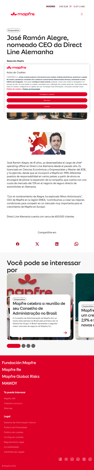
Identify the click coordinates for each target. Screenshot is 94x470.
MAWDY (9, 383)
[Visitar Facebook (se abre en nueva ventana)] (60, 459)
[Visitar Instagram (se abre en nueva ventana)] (72, 459)
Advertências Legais (14, 451)
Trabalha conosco (13, 403)
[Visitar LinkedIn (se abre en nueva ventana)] (78, 459)
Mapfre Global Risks (20, 376)
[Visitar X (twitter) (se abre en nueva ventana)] (84, 459)
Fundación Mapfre (19, 362)
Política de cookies (13, 432)
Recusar (47, 100)
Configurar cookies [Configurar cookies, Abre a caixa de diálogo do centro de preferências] (47, 94)
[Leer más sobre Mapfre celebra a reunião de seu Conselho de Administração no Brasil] (40, 332)
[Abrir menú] (81, 14)
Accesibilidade (11, 447)
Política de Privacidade (15, 427)
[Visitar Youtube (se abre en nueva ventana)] (66, 459)
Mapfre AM (9, 398)
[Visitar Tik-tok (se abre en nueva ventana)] (90, 459)
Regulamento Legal (14, 442)
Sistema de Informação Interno (20, 422)
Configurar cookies (14, 437)
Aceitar (47, 106)
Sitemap (8, 408)
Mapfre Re (11, 369)
